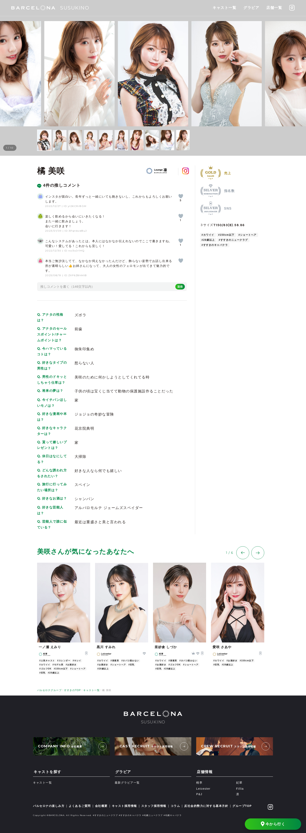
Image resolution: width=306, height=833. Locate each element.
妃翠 (239, 782)
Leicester (203, 788)
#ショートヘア (248, 234)
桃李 (199, 782)
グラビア (251, 8)
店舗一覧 (274, 8)
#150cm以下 (226, 234)
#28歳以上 (208, 240)
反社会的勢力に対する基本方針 (206, 805)
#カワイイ (208, 234)
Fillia (240, 788)
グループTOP (242, 805)
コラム (175, 805)
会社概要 (101, 805)
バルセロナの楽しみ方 (48, 805)
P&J (199, 794)
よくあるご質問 (80, 805)
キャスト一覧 (224, 8)
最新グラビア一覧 (127, 782)
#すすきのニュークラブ (233, 240)
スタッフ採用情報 (153, 805)
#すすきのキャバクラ (215, 245)
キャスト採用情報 (124, 805)
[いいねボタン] (180, 196)
